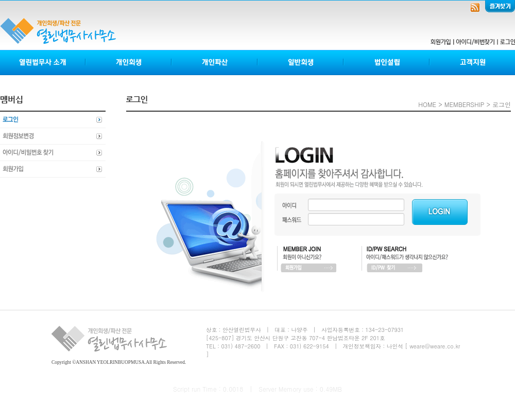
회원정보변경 (53, 136)
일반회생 (301, 62)
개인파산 (215, 62)
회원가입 (53, 169)
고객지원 (472, 62)
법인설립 (387, 62)
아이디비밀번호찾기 (53, 153)
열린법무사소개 (43, 62)
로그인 (53, 120)
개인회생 (129, 62)
